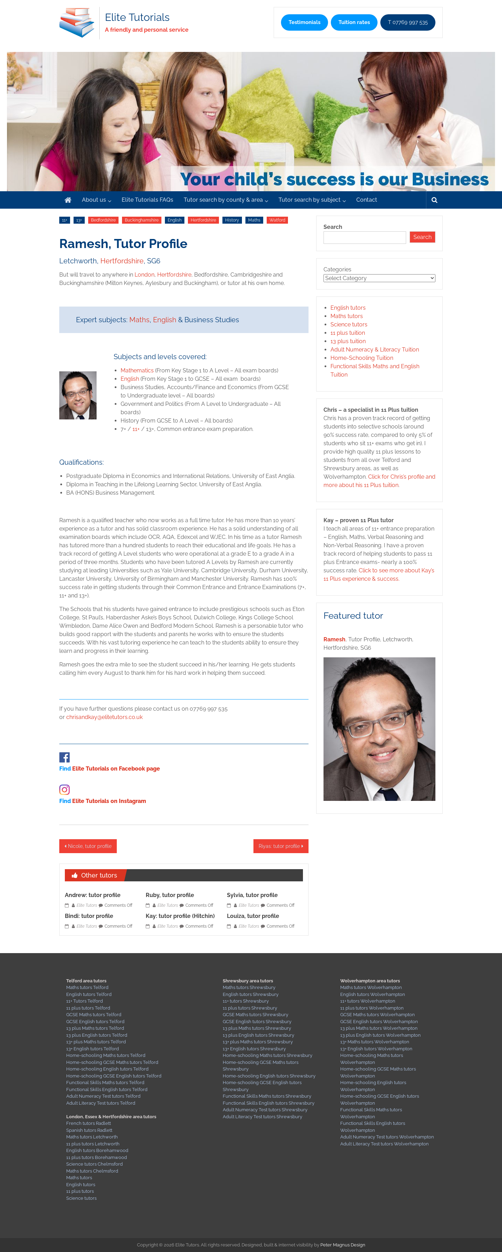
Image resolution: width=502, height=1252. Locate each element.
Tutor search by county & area (223, 199)
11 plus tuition (347, 333)
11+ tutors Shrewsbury (246, 1001)
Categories (337, 269)
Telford (111, 1048)
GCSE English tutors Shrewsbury (257, 1021)
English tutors (348, 307)
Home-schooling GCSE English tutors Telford (113, 1076)
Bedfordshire (103, 220)
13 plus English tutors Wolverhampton (380, 1035)
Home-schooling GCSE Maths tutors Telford (112, 1062)
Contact (366, 199)
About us (94, 199)
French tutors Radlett (88, 1123)
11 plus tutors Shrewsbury (250, 1008)
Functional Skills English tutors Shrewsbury (268, 1103)
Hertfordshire (203, 220)
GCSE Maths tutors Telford (93, 1014)
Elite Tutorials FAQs (147, 199)
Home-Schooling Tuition (361, 358)
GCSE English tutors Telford (95, 1021)
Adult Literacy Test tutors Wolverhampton (384, 1143)
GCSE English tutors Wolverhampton (379, 1021)
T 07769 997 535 (408, 22)
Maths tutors (346, 316)
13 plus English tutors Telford (96, 1035)
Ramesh (334, 639)
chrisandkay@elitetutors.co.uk (104, 717)
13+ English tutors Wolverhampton (376, 1048)
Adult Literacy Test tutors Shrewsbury (262, 1116)
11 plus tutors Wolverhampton (372, 1008)
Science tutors (348, 324)
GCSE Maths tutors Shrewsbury (255, 1014)
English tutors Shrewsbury (251, 994)
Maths (254, 220)
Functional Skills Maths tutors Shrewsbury (267, 1096)
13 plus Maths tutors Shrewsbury (257, 1028)
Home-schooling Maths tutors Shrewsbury (267, 1055)
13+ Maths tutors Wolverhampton (374, 1041)
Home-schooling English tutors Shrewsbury (269, 1076)
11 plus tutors (80, 1191)
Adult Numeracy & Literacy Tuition (374, 349)
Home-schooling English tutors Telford (107, 1069)
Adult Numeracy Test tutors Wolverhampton (387, 1136)
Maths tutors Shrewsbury (249, 987)
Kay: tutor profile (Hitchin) (180, 916)
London (144, 274)
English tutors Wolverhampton (372, 994)
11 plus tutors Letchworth (93, 1143)
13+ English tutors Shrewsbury (254, 1048)
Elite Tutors (87, 905)
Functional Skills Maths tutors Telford (105, 1082)
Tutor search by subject (310, 199)
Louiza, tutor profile (253, 916)
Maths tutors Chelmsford (92, 1171)
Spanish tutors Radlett (89, 1130)
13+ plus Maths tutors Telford (96, 1041)
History (232, 220)
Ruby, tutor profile (170, 895)
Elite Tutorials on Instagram (109, 801)
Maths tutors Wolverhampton (371, 987)
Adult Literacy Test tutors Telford (100, 1103)
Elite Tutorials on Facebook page (116, 768)
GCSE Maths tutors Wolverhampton (377, 1014)
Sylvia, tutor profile (252, 895)
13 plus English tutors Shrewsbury (258, 1035)
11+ (64, 220)
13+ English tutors (85, 1048)
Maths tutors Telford (87, 987)
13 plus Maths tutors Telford (95, 1028)
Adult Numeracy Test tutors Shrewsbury (265, 1109)
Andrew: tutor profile (93, 895)
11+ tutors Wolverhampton (367, 1001)
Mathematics (137, 370)
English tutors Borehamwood (97, 1150)
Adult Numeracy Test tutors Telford (103, 1096)
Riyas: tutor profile (279, 846)
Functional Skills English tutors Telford (106, 1089)
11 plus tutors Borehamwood (96, 1157)
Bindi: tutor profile (89, 916)
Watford (277, 220)
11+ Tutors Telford (84, 1001)
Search (333, 227)
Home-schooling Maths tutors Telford (105, 1055)
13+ (79, 220)
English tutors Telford (89, 994)
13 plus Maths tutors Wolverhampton (379, 1028)
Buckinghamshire (142, 220)
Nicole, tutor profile (90, 846)
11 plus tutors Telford (88, 1008)
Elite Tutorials (137, 17)
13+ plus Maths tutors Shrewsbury (258, 1041)
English (175, 220)
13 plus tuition (348, 341)
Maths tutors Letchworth (92, 1136)
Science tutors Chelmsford (94, 1164)
